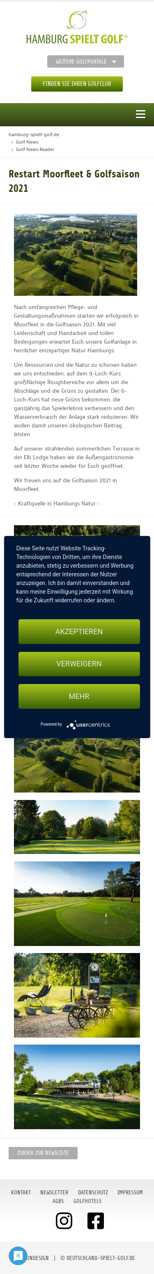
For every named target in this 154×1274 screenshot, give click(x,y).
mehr (79, 696)
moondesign (34, 1258)
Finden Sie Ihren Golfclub (77, 83)
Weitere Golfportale (81, 62)
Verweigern (78, 664)
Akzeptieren (79, 631)
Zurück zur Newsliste (43, 1153)
